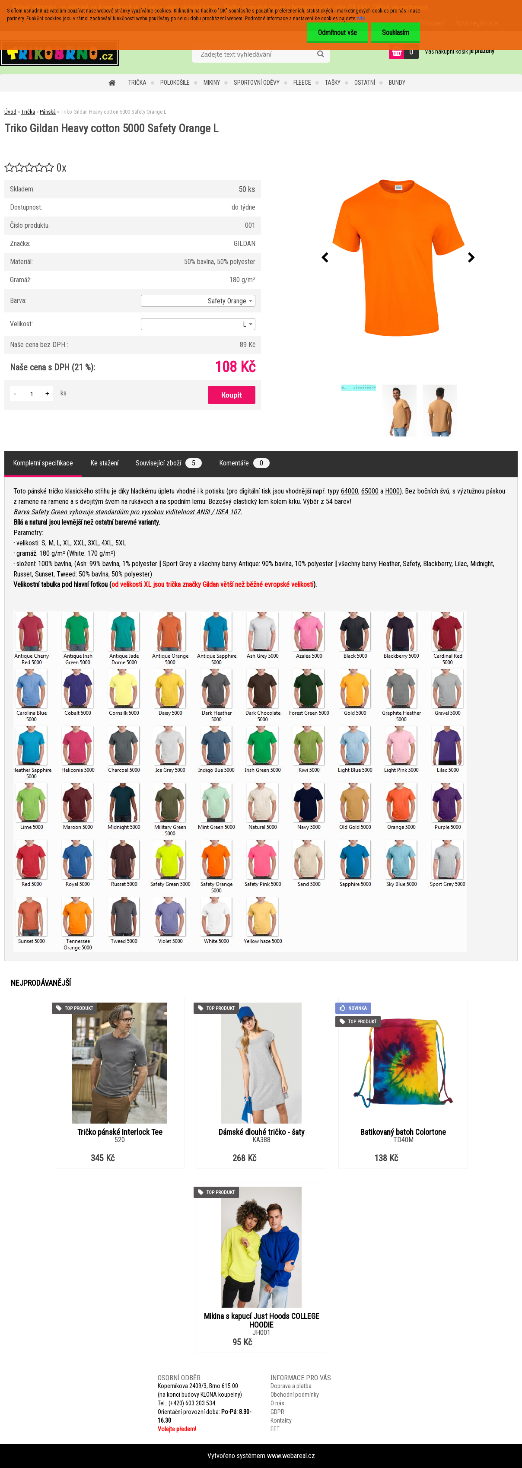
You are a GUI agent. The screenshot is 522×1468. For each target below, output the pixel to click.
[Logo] (59, 52)
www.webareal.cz (291, 1456)
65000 (370, 491)
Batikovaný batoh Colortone (403, 1132)
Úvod (10, 111)
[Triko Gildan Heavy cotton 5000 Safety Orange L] (398, 258)
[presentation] (325, 258)
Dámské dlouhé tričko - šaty (262, 1132)
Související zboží (169, 463)
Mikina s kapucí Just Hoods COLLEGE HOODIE (261, 1320)
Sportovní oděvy (257, 82)
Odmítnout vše (337, 33)
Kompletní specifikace (43, 463)
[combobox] (198, 301)
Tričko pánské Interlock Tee (119, 1132)
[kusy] (31, 393)
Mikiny (212, 82)
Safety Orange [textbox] (227, 301)
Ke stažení (104, 463)
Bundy (397, 82)
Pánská (48, 111)
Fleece (302, 82)
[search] (320, 54)
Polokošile (175, 82)
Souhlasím (395, 33)
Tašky (333, 82)
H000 (392, 491)
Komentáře (244, 463)
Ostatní (364, 82)
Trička (137, 82)
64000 (349, 491)
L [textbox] (244, 324)
